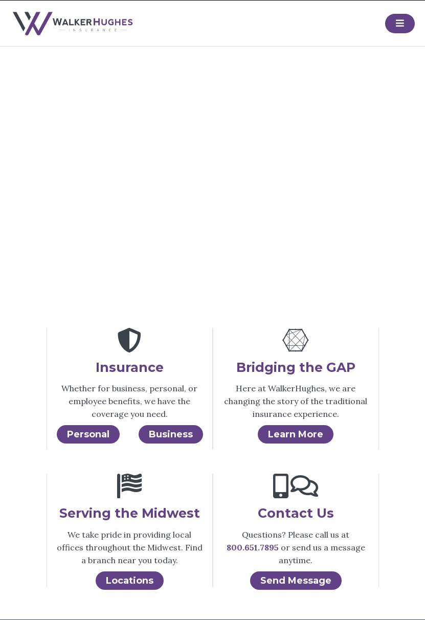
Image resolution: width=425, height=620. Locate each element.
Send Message (295, 580)
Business (171, 434)
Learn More (295, 434)
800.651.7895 (253, 547)
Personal (88, 434)
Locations (129, 580)
